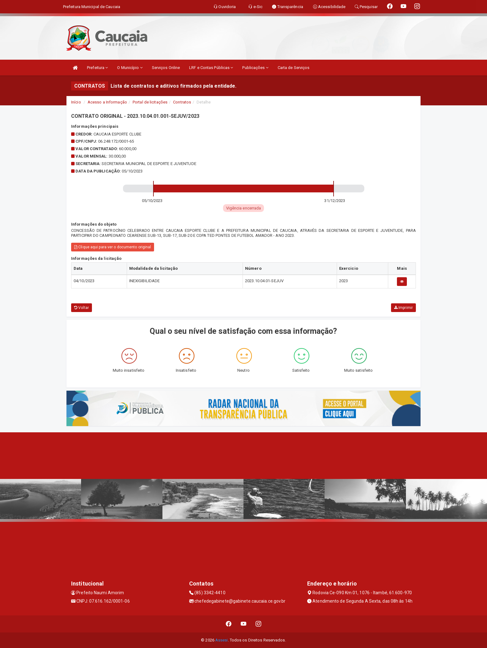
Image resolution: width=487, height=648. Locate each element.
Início (76, 102)
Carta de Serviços (294, 67)
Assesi (221, 640)
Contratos (182, 102)
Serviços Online (166, 67)
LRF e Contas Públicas (211, 67)
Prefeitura (97, 67)
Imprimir (403, 308)
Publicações (255, 67)
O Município (129, 67)
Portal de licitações (150, 102)
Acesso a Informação (107, 102)
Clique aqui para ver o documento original (112, 247)
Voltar (81, 308)
